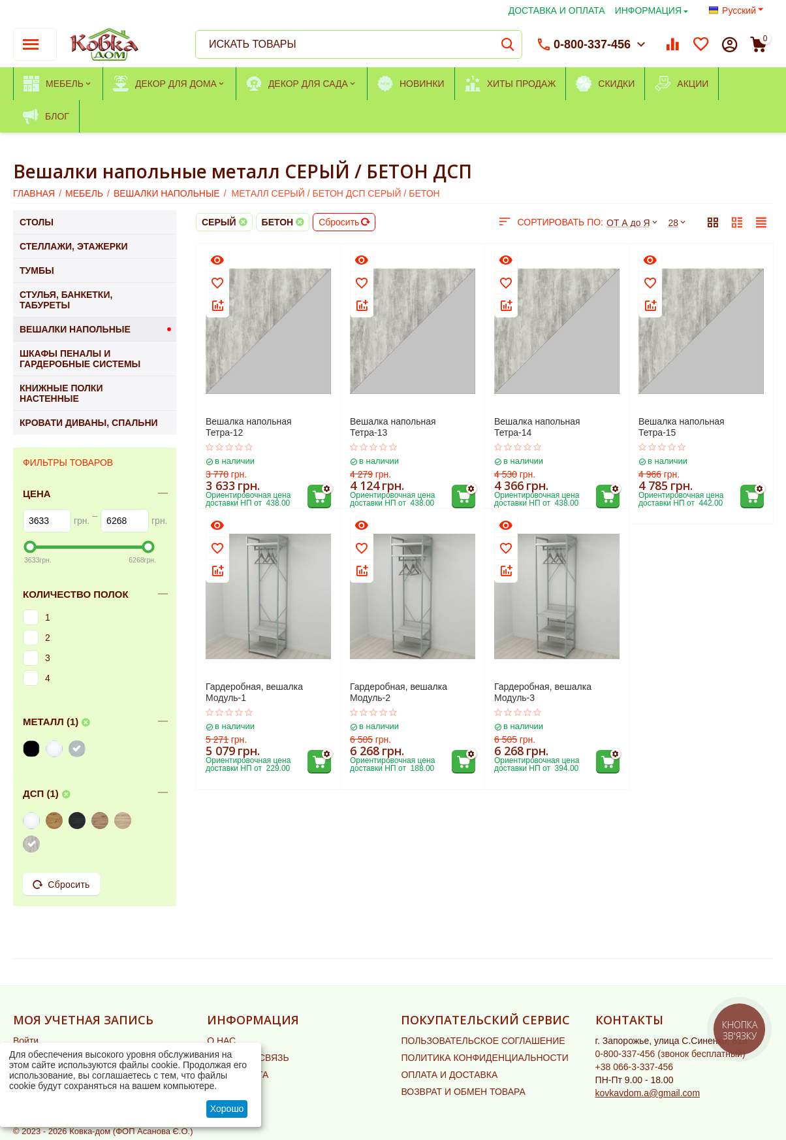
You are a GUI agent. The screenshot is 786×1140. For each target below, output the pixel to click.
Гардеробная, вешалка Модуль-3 (542, 692)
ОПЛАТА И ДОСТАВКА (449, 1074)
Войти (26, 1040)
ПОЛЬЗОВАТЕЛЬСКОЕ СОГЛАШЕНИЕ (483, 1040)
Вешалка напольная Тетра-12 (249, 427)
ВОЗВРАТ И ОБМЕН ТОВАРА (463, 1091)
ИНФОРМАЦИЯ (648, 10)
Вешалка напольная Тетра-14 (537, 427)
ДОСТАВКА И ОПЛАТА (557, 10)
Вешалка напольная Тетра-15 (681, 427)
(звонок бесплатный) (670, 1054)
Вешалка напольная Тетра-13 (393, 427)
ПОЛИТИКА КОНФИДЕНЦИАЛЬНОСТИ (484, 1057)
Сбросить (344, 222)
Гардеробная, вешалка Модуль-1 (254, 692)
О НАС (221, 1040)
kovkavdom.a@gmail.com (647, 1093)
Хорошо (227, 1108)
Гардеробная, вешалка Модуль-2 (398, 692)
